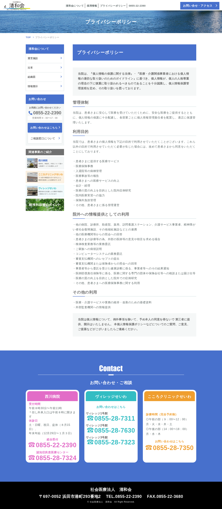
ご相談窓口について (42, 138)
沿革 (30, 67)
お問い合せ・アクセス (197, 5)
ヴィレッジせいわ (111, 396)
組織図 (31, 77)
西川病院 (52, 396)
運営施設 (33, 58)
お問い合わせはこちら (44, 127)
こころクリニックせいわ (169, 396)
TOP (28, 37)
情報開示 (33, 86)
